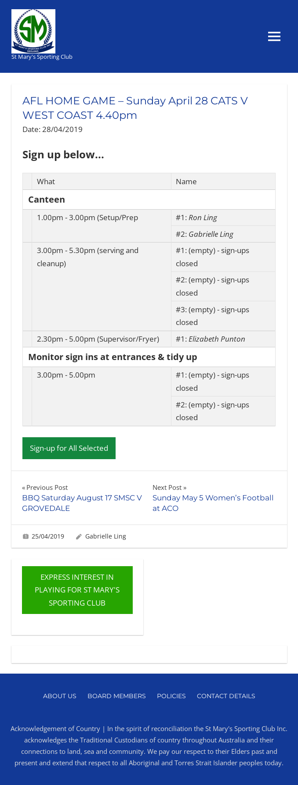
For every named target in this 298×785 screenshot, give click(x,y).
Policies (171, 696)
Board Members (116, 696)
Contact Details (226, 696)
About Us (59, 696)
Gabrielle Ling (105, 536)
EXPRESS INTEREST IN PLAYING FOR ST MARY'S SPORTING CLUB (77, 590)
